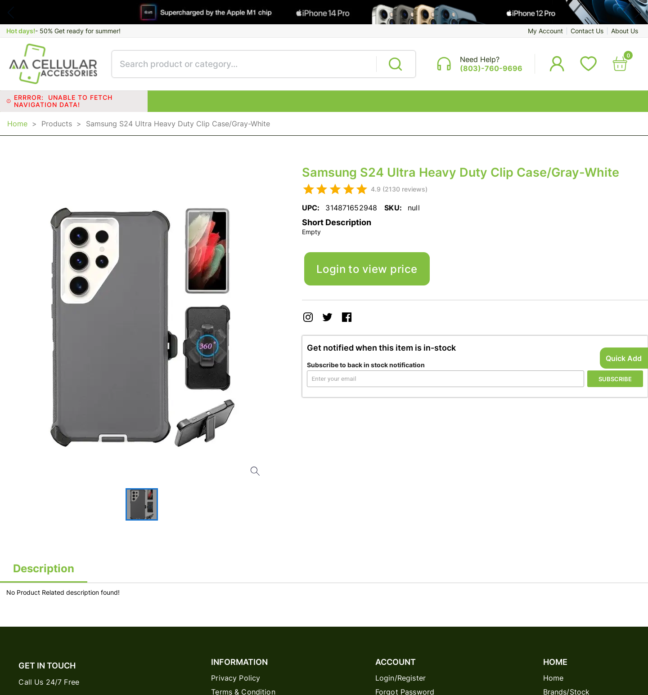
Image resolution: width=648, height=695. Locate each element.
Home (17, 123)
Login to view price (367, 269)
